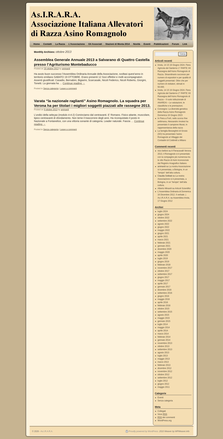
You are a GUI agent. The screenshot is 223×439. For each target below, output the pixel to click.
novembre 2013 (165, 343)
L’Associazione (76, 44)
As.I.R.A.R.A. (47, 431)
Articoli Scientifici (183, 188)
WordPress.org (165, 420)
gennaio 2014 (164, 340)
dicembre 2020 (164, 249)
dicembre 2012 (164, 368)
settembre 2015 (165, 312)
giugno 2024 (163, 214)
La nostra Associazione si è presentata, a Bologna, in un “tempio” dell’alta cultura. (174, 169)
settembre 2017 (165, 274)
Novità (136, 44)
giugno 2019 (163, 261)
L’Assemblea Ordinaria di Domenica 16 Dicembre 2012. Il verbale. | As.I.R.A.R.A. (174, 194)
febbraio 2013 (164, 365)
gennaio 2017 (164, 286)
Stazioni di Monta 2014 (117, 44)
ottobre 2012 (163, 374)
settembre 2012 (165, 377)
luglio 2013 (163, 355)
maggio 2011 (164, 387)
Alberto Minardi (165, 188)
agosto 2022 (163, 224)
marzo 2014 (163, 334)
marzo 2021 (163, 239)
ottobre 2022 (163, 217)
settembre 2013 (165, 349)
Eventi (147, 44)
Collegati (162, 411)
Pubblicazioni (161, 44)
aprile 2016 (163, 302)
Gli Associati (95, 44)
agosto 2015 (163, 315)
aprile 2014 (163, 330)
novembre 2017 (165, 268)
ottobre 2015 (163, 308)
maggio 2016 (164, 299)
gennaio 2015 (164, 321)
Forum (175, 44)
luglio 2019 (163, 258)
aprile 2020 (163, 255)
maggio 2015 (164, 318)
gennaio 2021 (164, 246)
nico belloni (163, 151)
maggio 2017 (164, 280)
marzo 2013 (163, 362)
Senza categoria (50, 88)
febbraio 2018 (164, 265)
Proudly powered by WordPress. (144, 431)
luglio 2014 (163, 324)
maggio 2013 (164, 359)
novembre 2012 (165, 371)
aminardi (66, 68)
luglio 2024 (163, 211)
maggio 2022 (164, 230)
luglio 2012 (163, 381)
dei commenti (166, 417)
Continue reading (74, 83)
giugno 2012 (163, 384)
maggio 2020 (164, 252)
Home (36, 44)
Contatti (47, 44)
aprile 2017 (163, 283)
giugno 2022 (163, 227)
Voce (162, 414)
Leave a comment (68, 88)
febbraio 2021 (164, 243)
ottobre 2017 (163, 271)
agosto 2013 (163, 352)
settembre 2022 (165, 221)
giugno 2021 (163, 233)
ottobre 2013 (163, 346)
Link (185, 44)
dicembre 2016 (164, 290)
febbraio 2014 (164, 337)
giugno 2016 (163, 296)
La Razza (60, 44)
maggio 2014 (164, 327)
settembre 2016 (165, 293)
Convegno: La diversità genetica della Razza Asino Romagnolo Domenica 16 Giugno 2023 (172, 112)
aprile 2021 (163, 236)
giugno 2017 (163, 277)
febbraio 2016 (164, 305)
